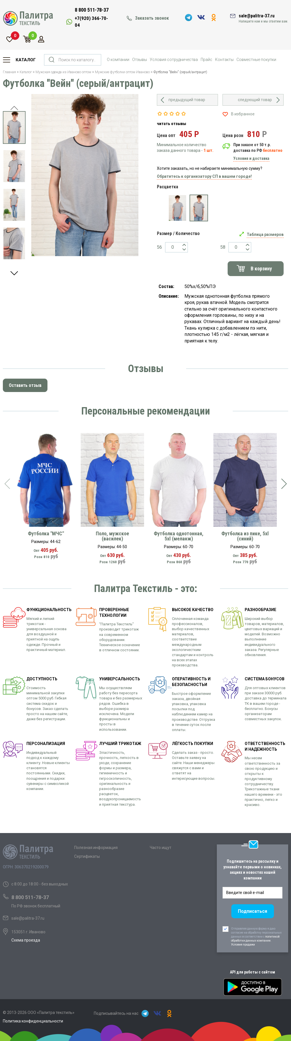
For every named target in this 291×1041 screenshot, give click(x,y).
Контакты (224, 59)
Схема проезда (25, 940)
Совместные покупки (256, 59)
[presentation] (7, 483)
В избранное (243, 114)
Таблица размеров (265, 234)
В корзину (261, 269)
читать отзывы (171, 123)
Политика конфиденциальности (33, 1021)
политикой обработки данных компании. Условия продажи (255, 940)
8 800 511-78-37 (92, 10)
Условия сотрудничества (174, 59)
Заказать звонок (152, 18)
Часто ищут (160, 847)
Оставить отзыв (25, 385)
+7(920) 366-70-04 (91, 21)
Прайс (206, 59)
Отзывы (139, 59)
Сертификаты (87, 856)
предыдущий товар (187, 99)
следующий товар (255, 99)
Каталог (26, 59)
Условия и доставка (251, 158)
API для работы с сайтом (252, 972)
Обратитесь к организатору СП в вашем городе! (204, 176)
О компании (118, 59)
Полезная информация (96, 847)
